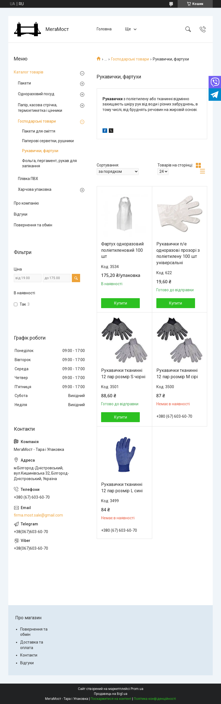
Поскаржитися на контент (111, 699)
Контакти (28, 655)
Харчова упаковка (34, 189)
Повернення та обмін (33, 225)
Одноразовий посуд (36, 94)
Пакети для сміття (38, 131)
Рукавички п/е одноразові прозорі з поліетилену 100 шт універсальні (178, 253)
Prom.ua (137, 689)
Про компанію (26, 203)
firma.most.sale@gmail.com (38, 515)
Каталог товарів (28, 72)
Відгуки (20, 214)
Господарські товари (130, 59)
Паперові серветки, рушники (48, 141)
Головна (104, 29)
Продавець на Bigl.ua (110, 694)
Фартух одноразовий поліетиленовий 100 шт (122, 250)
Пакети (24, 83)
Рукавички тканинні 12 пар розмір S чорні (123, 373)
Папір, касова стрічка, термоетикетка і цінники (40, 108)
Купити (120, 303)
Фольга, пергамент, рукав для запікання (49, 163)
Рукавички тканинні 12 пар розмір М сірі (177, 373)
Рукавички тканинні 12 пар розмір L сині (122, 487)
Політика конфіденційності (155, 699)
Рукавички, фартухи (40, 151)
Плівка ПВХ (28, 178)
